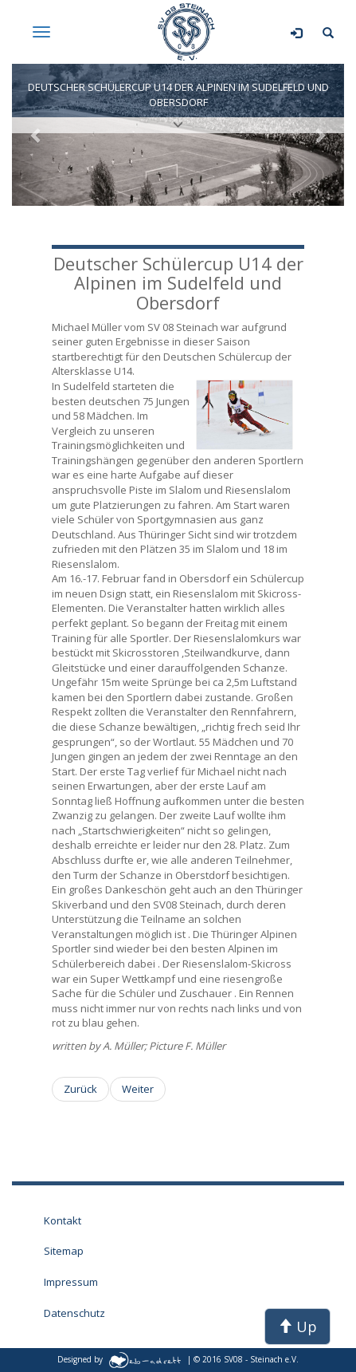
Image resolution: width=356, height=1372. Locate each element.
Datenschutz (74, 1313)
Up (297, 1326)
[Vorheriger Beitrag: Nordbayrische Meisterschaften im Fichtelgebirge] (80, 1089)
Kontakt (62, 1220)
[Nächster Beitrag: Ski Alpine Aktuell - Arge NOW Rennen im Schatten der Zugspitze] (138, 1089)
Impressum (71, 1282)
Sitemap (64, 1251)
